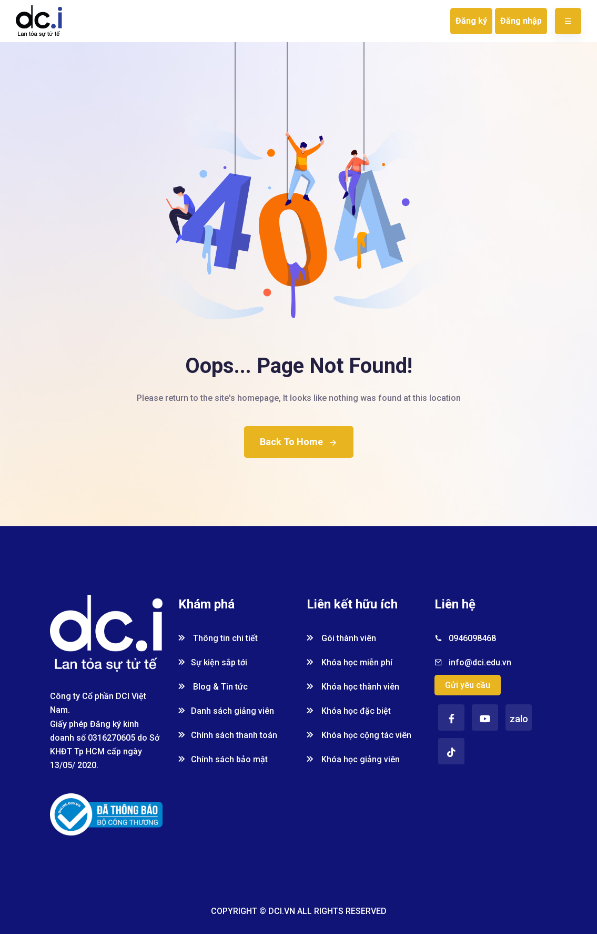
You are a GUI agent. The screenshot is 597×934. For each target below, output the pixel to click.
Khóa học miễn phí (349, 662)
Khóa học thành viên (353, 687)
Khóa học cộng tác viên (359, 735)
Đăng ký (471, 21)
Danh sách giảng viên (226, 711)
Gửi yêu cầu (467, 685)
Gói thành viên (341, 638)
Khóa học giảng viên (353, 759)
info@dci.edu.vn (480, 662)
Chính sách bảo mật (223, 759)
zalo (519, 718)
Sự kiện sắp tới (212, 662)
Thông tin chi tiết (218, 638)
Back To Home (299, 441)
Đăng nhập (521, 21)
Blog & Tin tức (213, 687)
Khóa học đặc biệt (349, 711)
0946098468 (472, 638)
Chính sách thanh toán (227, 735)
